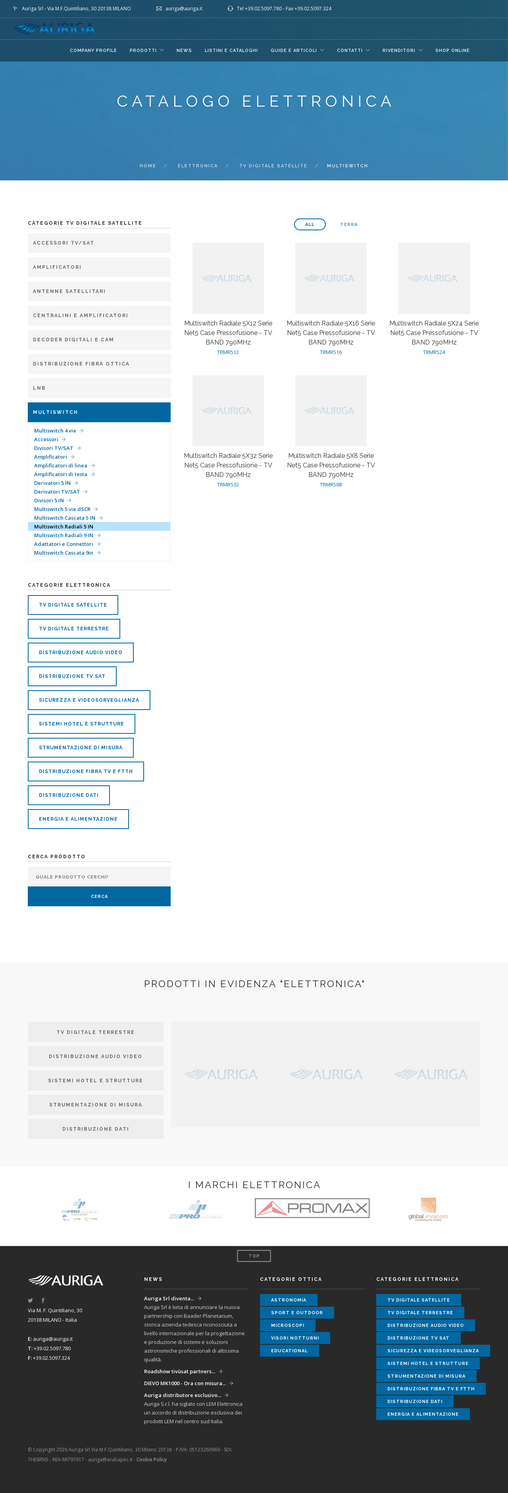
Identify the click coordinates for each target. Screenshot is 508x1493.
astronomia (288, 1300)
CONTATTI (350, 50)
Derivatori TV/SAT (57, 491)
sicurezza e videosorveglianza (89, 700)
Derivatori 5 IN (52, 482)
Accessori (46, 439)
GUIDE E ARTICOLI (294, 50)
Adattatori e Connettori (63, 543)
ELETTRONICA (198, 165)
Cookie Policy (152, 1459)
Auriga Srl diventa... (169, 1298)
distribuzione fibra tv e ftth (86, 771)
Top (254, 1256)
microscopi (287, 1325)
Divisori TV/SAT (53, 448)
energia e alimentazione (78, 819)
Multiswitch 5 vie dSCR (62, 509)
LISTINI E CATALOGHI (231, 50)
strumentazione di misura (81, 747)
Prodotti (143, 50)
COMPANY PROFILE (93, 50)
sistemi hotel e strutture (81, 724)
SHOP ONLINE (452, 50)
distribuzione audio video (81, 652)
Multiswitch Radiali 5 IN (63, 526)
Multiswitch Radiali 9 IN (63, 535)
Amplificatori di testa (60, 474)
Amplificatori (50, 456)
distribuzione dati (69, 795)
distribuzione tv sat (72, 676)
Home (148, 165)
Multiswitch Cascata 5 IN (64, 517)
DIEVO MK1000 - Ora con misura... (185, 1383)
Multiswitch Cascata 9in (63, 552)
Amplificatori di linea (60, 465)
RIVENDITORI (399, 50)
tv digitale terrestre (74, 629)
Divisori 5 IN (49, 500)
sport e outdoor (297, 1312)
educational (289, 1350)
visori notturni (295, 1338)
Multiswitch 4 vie (55, 430)
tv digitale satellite (273, 165)
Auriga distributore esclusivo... (182, 1395)
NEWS (184, 50)
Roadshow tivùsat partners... (179, 1371)
